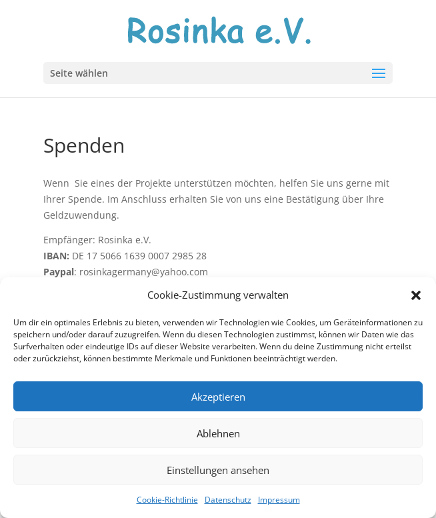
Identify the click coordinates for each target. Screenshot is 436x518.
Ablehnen (218, 433)
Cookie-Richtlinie (167, 499)
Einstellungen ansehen (218, 470)
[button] (416, 295)
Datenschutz (228, 499)
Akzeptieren (218, 396)
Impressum (279, 499)
